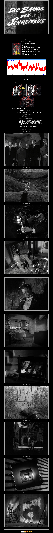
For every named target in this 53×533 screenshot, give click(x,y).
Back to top (23, 528)
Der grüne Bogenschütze (26, 115)
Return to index (29, 41)
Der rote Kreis (24, 116)
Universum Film (26, 131)
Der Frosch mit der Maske (26, 114)
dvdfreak (29, 37)
